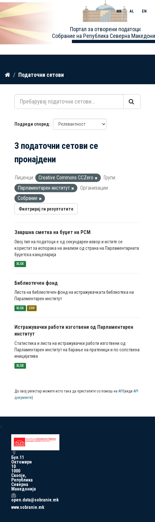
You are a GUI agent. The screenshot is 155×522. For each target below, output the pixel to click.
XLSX (20, 264)
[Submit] (132, 101)
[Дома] (7, 75)
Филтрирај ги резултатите (46, 209)
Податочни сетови (41, 74)
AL (132, 11)
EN (144, 11)
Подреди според (31, 124)
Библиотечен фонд (36, 283)
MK (119, 11)
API (120, 391)
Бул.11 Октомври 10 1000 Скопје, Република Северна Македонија (13, 470)
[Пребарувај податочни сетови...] (69, 101)
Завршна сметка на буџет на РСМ (52, 232)
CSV (32, 308)
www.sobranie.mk (13, 507)
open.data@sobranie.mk (13, 497)
